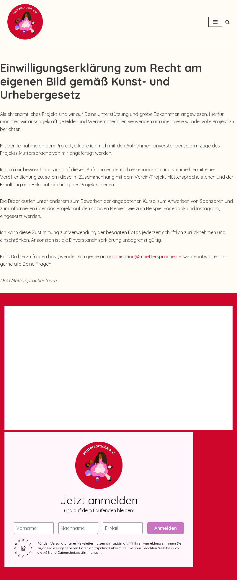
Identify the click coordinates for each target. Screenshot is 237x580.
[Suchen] (227, 22)
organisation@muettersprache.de (144, 256)
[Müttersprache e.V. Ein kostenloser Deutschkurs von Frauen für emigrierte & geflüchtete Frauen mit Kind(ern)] (23, 22)
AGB (46, 553)
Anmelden (165, 528)
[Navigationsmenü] (215, 22)
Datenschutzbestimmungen (80, 553)
